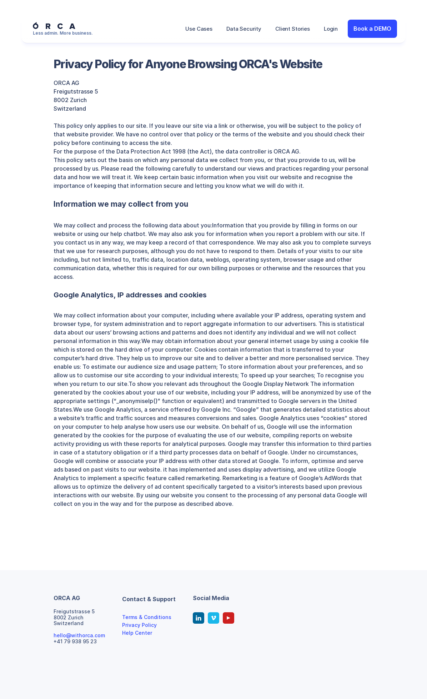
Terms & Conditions (146, 617)
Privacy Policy (139, 625)
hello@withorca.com (79, 635)
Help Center (137, 633)
